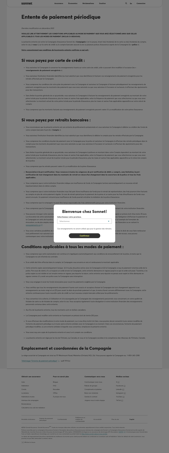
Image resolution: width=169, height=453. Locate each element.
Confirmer (84, 235)
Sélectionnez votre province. (69, 217)
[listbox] (84, 221)
